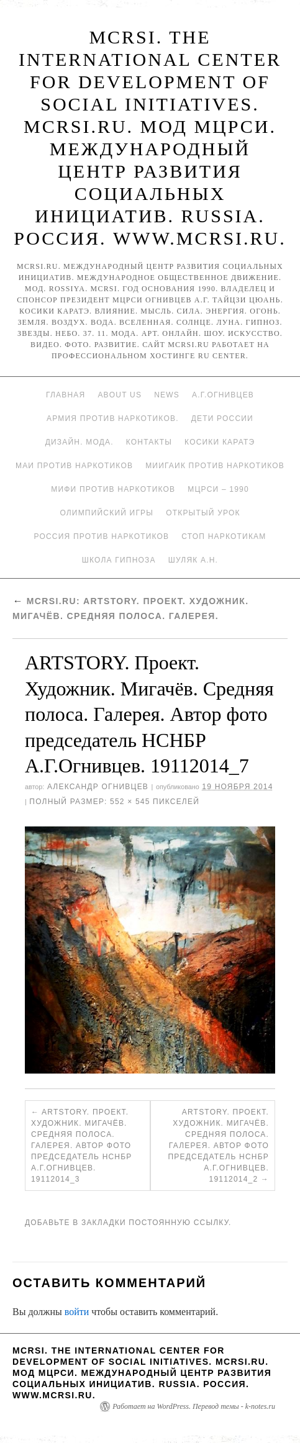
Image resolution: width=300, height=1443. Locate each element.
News (167, 395)
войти (77, 1311)
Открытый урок (203, 513)
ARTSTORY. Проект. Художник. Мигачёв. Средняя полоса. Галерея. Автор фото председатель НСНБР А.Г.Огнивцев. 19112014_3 (81, 1145)
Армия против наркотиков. (113, 418)
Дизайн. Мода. (79, 442)
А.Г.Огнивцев (223, 395)
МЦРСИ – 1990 (218, 489)
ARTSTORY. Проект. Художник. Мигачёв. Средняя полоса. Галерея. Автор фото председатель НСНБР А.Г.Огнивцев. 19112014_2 (218, 1145)
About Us (120, 395)
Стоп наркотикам (223, 536)
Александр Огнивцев (97, 786)
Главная (65, 395)
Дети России (222, 418)
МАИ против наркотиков (74, 465)
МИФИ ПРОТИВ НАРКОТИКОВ (113, 489)
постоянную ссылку (179, 1222)
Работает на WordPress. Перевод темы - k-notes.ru (193, 1406)
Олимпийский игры (106, 513)
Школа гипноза (119, 560)
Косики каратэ (219, 442)
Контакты (149, 442)
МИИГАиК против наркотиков (214, 465)
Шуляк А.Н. (193, 560)
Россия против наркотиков (101, 536)
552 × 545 (130, 801)
